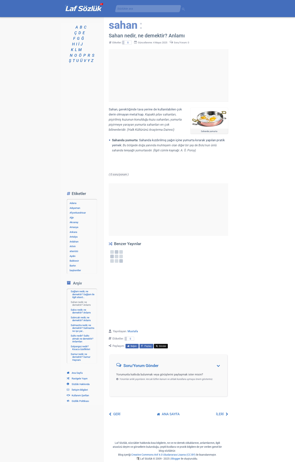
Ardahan (74, 241)
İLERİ (222, 414)
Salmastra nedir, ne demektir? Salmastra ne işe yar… (82, 328)
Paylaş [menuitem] (146, 346)
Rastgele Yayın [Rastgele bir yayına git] (77, 378)
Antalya (74, 236)
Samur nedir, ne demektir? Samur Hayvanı (80, 357)
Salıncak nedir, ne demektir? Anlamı (81, 319)
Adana (73, 203)
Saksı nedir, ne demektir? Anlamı (81, 311)
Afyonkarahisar (78, 212)
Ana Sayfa (75, 372)
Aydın (72, 256)
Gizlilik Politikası (78, 401)
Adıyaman (75, 208)
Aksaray (74, 222)
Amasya (74, 227)
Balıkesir (74, 260)
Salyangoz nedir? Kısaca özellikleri (80, 348)
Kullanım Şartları (78, 395)
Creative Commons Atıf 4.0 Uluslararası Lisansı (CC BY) (163, 454)
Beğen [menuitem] (132, 346)
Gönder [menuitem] (161, 346)
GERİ (114, 414)
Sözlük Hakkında (78, 384)
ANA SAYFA (168, 414)
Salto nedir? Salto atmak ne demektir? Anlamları (82, 338)
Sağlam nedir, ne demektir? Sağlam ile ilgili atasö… (82, 294)
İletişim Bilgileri (77, 389)
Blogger (175, 458)
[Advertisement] (168, 75)
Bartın (73, 265)
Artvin (73, 246)
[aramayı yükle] (146, 8)
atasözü (74, 251)
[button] (169, 366)
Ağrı (72, 217)
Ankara (73, 232)
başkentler (75, 270)
